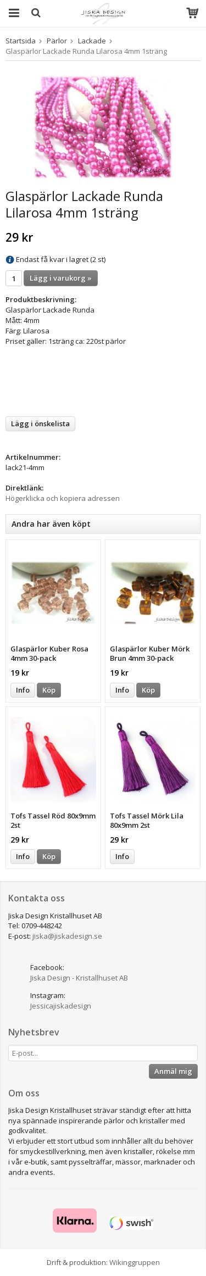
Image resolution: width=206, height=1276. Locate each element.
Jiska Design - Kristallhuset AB (79, 978)
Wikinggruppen (134, 1262)
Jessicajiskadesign (60, 1006)
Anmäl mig (173, 1071)
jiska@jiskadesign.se (67, 936)
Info (23, 690)
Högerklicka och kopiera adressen (62, 498)
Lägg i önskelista (40, 423)
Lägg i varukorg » (61, 278)
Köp (48, 690)
